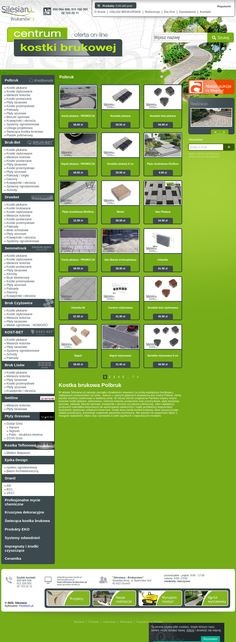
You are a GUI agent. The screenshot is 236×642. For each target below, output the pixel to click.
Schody (12, 190)
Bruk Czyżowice (19, 303)
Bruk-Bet (12, 142)
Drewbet (12, 197)
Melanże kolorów (18, 95)
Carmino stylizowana (120, 307)
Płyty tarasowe (17, 102)
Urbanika (163, 259)
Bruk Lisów (15, 365)
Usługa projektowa (20, 128)
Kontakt (205, 12)
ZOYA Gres (15, 438)
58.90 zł (78, 124)
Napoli (78, 355)
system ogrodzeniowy (22, 467)
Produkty (93, 621)
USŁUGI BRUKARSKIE (125, 12)
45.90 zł (163, 316)
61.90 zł (163, 268)
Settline (11, 398)
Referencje (152, 12)
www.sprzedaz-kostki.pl (68, 584)
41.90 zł (120, 316)
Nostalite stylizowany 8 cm (162, 355)
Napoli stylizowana (120, 355)
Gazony (12, 179)
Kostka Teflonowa (20, 445)
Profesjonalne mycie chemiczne (22, 502)
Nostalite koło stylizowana (163, 307)
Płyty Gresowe (17, 416)
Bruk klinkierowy (18, 277)
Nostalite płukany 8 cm (120, 164)
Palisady (13, 109)
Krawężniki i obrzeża (21, 120)
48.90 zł (163, 364)
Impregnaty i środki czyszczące (21, 548)
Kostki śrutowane (19, 208)
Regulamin (224, 6)
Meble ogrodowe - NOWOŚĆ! (27, 325)
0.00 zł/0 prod (117, 5)
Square (14, 427)
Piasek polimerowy (20, 135)
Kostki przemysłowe (21, 106)
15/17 (11, 493)
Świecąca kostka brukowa (25, 131)
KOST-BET (14, 332)
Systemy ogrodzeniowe (23, 124)
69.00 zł (78, 364)
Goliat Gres (15, 423)
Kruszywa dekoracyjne (24, 512)
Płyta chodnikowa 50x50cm (78, 212)
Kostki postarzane (19, 99)
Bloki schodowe (17, 230)
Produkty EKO (17, 529)
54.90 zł (163, 220)
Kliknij (190, 630)
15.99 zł (78, 220)
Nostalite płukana (120, 116)
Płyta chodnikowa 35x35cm (163, 164)
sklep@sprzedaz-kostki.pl (69, 577)
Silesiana (79, 621)
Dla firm (169, 12)
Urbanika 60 (78, 307)
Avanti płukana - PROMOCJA (78, 116)
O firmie (99, 12)
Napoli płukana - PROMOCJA (78, 164)
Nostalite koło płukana (163, 116)
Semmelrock (16, 248)
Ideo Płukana (162, 212)
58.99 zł (120, 220)
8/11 (10, 489)
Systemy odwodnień (22, 538)
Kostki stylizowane (19, 91)
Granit (10, 478)
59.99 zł (163, 124)
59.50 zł (120, 124)
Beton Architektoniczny (23, 471)
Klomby (12, 274)
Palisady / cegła (18, 175)
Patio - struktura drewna (26, 434)
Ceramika (13, 558)
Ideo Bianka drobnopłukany (120, 259)
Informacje (109, 621)
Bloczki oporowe (18, 117)
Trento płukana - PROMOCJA (78, 259)
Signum (14, 431)
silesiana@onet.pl (65, 579)
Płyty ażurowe (16, 113)
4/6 (9, 485)
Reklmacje (126, 621)
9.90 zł (163, 172)
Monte (120, 212)
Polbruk (12, 80)
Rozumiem (210, 639)
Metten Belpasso (18, 453)
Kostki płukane (17, 88)
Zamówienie (187, 12)
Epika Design (16, 460)
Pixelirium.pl (26, 605)
